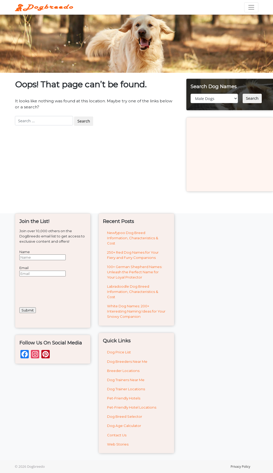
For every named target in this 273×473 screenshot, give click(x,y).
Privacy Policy (240, 466)
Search (252, 98)
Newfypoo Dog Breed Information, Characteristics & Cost (132, 238)
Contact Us (116, 435)
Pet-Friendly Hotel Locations (131, 407)
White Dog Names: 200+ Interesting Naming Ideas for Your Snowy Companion (136, 311)
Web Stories (118, 444)
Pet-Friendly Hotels (123, 398)
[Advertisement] (230, 154)
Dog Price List (119, 352)
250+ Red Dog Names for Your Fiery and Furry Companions (133, 255)
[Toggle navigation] (251, 7)
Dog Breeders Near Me (127, 361)
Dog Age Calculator (124, 426)
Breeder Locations (123, 371)
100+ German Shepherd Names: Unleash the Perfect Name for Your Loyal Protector (134, 272)
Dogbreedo (35, 466)
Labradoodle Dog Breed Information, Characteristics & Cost (132, 291)
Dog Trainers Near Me (125, 380)
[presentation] (59, 292)
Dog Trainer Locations (126, 389)
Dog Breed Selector (124, 416)
